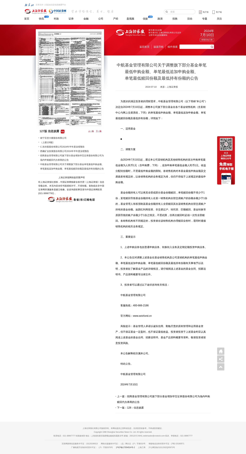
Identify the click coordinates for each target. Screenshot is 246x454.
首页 (26, 18)
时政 (56, 18)
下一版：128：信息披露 (130, 407)
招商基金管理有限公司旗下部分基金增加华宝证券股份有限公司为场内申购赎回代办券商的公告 (72, 157)
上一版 (91, 131)
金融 (85, 18)
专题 (204, 18)
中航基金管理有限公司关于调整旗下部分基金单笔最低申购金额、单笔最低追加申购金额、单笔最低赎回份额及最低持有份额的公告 (72, 166)
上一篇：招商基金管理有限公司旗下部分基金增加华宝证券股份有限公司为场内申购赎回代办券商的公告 (163, 399)
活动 (189, 18)
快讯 (41, 18)
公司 (100, 18)
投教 (174, 18)
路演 (160, 18)
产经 (115, 18)
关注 (219, 18)
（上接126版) (46, 142)
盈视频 (130, 18)
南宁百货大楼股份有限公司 (53, 138)
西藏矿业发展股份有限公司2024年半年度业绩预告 (64, 151)
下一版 (99, 131)
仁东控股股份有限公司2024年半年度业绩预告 (62, 146)
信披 (145, 18)
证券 (71, 18)
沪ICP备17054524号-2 (125, 447)
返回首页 (144, 46)
